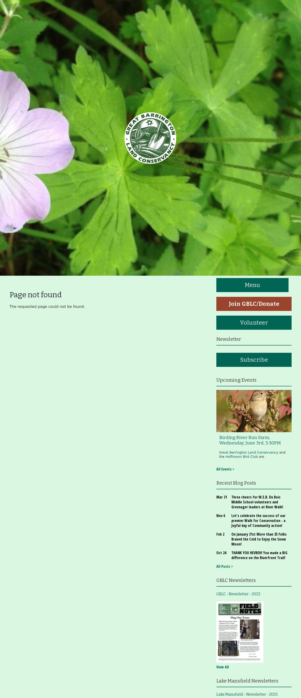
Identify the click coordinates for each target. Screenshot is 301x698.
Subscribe (254, 360)
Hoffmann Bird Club (242, 457)
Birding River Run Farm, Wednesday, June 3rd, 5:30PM (250, 440)
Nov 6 (220, 515)
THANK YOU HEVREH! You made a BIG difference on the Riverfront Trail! (259, 555)
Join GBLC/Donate (254, 304)
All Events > (225, 469)
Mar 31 (221, 497)
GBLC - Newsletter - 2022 (238, 594)
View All (222, 667)
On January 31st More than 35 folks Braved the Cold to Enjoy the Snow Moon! (259, 539)
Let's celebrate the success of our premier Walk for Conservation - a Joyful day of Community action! (258, 520)
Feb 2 (220, 534)
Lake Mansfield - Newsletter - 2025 (247, 694)
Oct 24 (221, 552)
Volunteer (254, 322)
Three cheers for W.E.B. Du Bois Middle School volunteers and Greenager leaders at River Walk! (257, 502)
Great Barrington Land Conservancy (248, 452)
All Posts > (224, 566)
